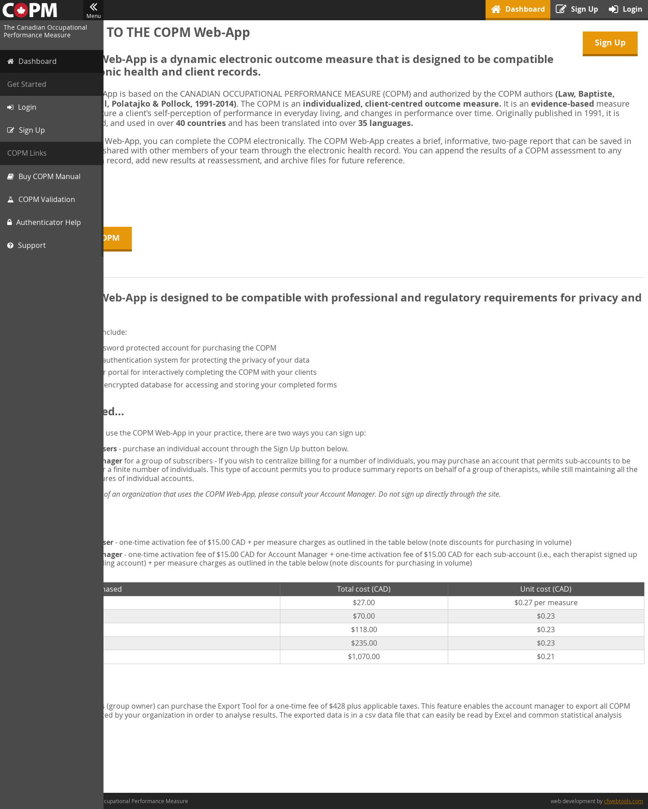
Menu (93, 10)
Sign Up (610, 42)
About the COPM (153, 237)
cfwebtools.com (623, 801)
